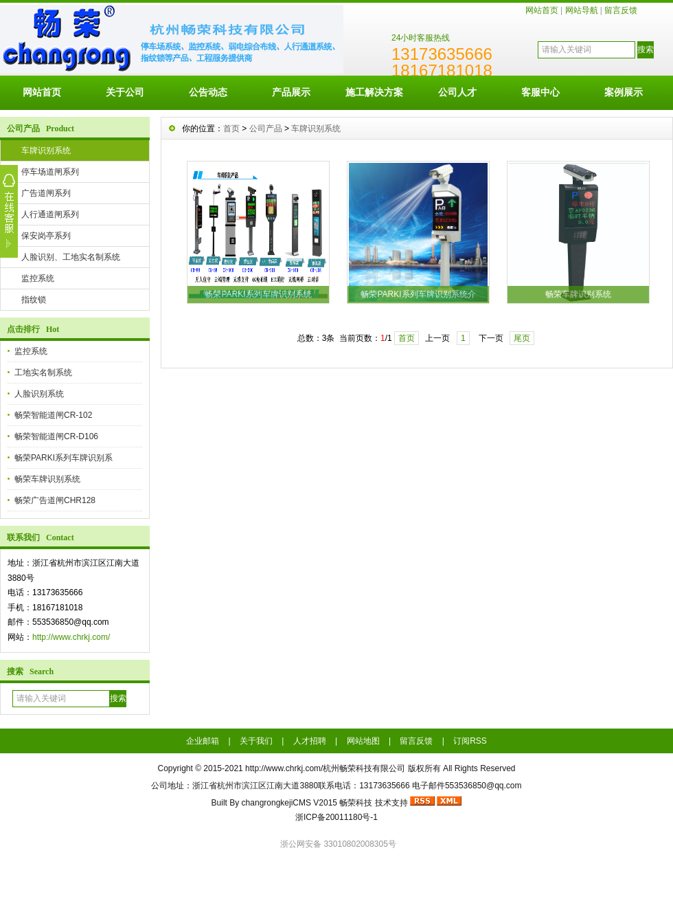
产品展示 (291, 92)
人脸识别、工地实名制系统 (70, 257)
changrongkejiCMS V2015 (289, 803)
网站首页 (541, 10)
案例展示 (623, 92)
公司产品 (265, 128)
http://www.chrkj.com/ (71, 637)
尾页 (522, 338)
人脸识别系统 (39, 394)
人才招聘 (309, 741)
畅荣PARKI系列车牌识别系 (63, 458)
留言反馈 (620, 10)
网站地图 (363, 741)
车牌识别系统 (46, 150)
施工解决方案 (374, 92)
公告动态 (208, 92)
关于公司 (125, 92)
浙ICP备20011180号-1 (336, 817)
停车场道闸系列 (50, 172)
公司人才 (457, 92)
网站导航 (581, 10)
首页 (231, 128)
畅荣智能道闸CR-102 (53, 415)
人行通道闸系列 (50, 214)
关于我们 (256, 741)
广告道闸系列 (46, 193)
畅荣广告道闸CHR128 (54, 500)
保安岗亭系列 (46, 236)
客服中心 (540, 92)
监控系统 (37, 278)
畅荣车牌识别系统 (47, 479)
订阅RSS (470, 741)
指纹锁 (33, 299)
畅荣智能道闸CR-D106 (56, 436)
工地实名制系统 (43, 372)
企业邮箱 (202, 741)
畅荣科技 (355, 803)
